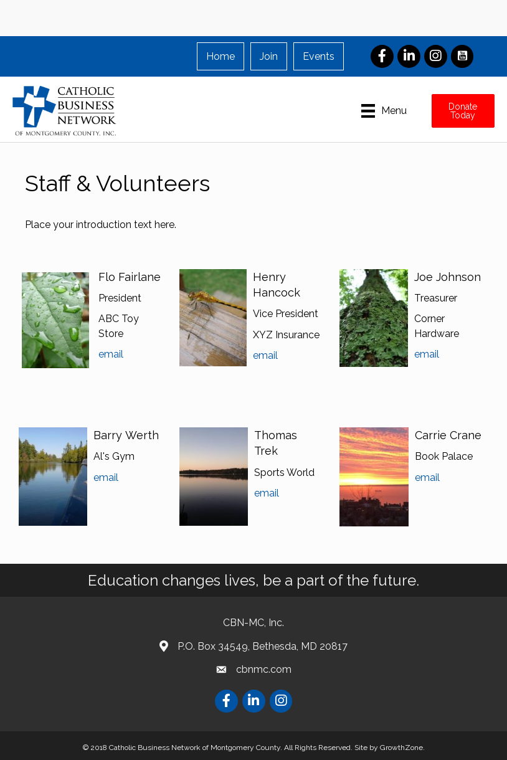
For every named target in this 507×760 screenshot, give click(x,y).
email (110, 354)
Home (220, 56)
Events (318, 56)
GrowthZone (401, 747)
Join (269, 56)
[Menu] (384, 111)
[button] (463, 111)
